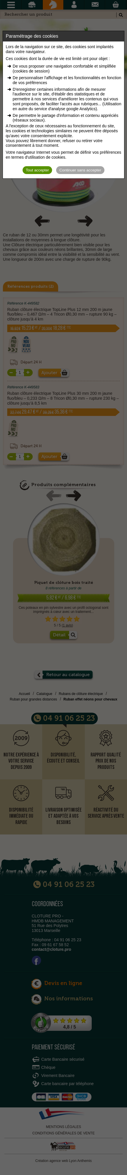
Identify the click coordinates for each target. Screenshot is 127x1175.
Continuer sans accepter (80, 170)
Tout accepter (37, 170)
